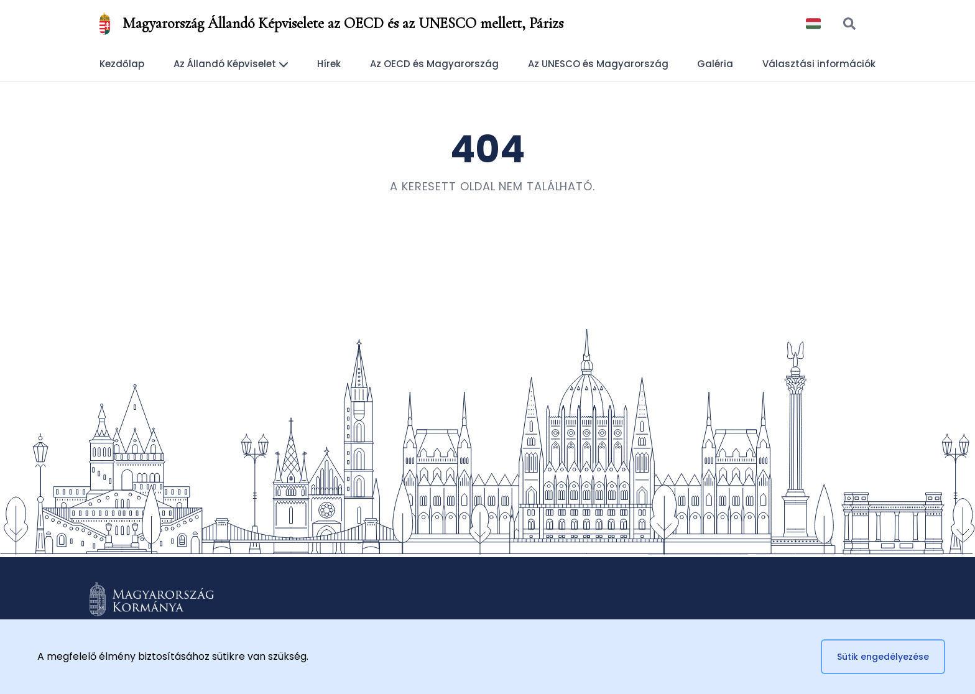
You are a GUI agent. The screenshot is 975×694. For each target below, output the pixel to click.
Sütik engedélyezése (883, 656)
